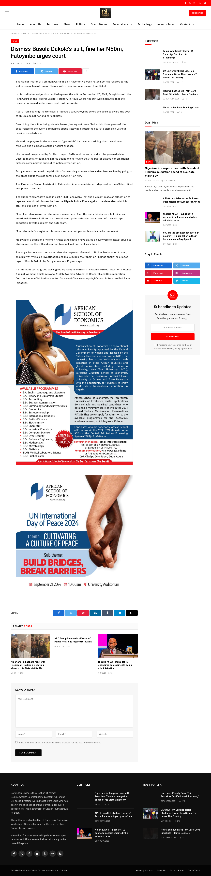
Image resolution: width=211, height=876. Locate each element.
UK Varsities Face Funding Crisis (181, 107)
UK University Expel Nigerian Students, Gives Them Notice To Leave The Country (180, 74)
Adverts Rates (166, 24)
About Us (35, 24)
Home (20, 24)
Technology (144, 24)
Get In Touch (194, 870)
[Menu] (7, 13)
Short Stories (99, 24)
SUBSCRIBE (197, 13)
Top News (52, 24)
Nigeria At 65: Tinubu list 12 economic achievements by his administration (115, 665)
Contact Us (187, 24)
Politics (80, 24)
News (67, 24)
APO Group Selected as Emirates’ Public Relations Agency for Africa (73, 640)
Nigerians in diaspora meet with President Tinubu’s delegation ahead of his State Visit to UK (28, 665)
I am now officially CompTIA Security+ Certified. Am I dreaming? (178, 54)
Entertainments (122, 24)
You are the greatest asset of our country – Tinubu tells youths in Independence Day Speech (181, 236)
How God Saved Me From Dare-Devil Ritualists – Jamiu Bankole (180, 93)
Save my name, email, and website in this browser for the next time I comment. (60, 742)
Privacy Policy (174, 348)
